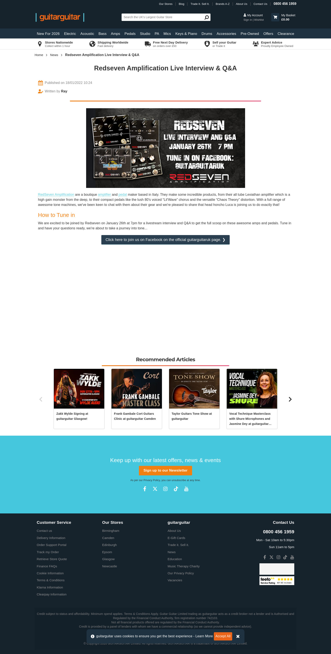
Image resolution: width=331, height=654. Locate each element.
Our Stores (165, 3)
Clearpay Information (51, 594)
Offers (268, 34)
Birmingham (110, 530)
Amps (115, 34)
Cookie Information (50, 573)
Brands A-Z (223, 3)
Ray (64, 91)
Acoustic (87, 34)
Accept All (223, 636)
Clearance (286, 34)
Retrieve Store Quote (52, 559)
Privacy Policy (152, 480)
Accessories (226, 34)
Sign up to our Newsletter (165, 470)
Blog (181, 3)
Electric (70, 34)
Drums (207, 34)
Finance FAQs (47, 566)
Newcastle (109, 566)
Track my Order (48, 552)
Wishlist (259, 19)
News (54, 55)
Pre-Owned (250, 34)
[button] (275, 17)
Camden (108, 538)
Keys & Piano (186, 34)
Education (175, 559)
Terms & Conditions (51, 580)
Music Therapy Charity (184, 566)
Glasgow (108, 559)
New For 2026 (48, 34)
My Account (253, 15)
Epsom (107, 552)
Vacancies (175, 580)
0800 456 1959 (285, 3)
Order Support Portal (51, 545)
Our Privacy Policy (181, 573)
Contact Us (260, 3)
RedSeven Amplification (56, 194)
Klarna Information (50, 587)
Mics (167, 34)
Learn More (204, 636)
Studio (145, 34)
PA (157, 34)
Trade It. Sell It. (200, 3)
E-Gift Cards (176, 538)
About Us (241, 3)
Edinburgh (109, 545)
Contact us (44, 530)
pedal (122, 194)
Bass (103, 34)
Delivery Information (51, 538)
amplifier (104, 194)
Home (39, 55)
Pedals (130, 34)
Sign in (248, 19)
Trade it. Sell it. (178, 545)
